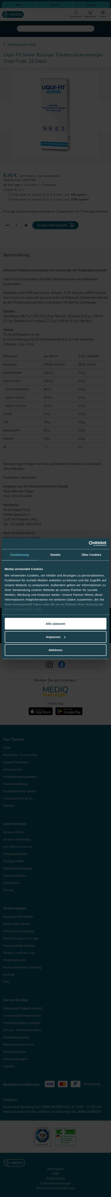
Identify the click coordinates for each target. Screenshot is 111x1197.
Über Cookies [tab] (91, 554)
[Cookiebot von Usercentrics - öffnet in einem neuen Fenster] (88, 543)
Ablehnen (55, 650)
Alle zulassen (55, 623)
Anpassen (56, 636)
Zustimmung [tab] (19, 554)
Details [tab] (56, 554)
